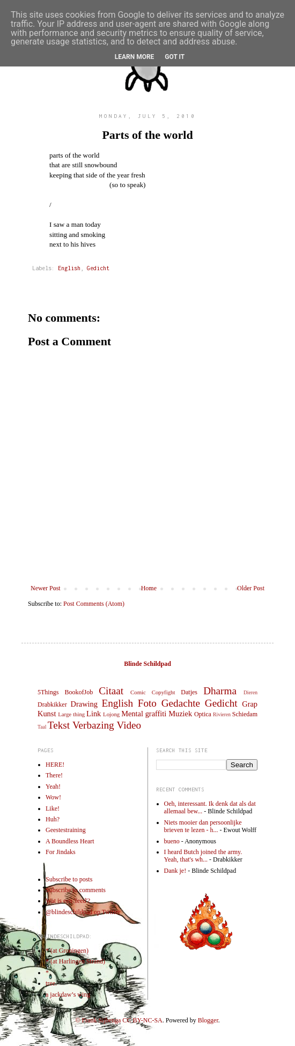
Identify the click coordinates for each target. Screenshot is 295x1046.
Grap (249, 704)
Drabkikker (52, 704)
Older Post (250, 588)
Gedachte (180, 703)
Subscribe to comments (76, 890)
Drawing (84, 704)
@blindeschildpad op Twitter (83, 912)
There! (54, 775)
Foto (147, 703)
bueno (172, 841)
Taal (42, 727)
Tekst (59, 725)
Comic (138, 692)
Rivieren (222, 714)
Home (149, 588)
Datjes (189, 692)
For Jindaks (61, 852)
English (69, 268)
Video (128, 725)
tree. (51, 983)
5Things (48, 692)
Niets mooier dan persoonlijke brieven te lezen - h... (203, 826)
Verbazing (93, 725)
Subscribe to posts (69, 879)
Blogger (208, 1020)
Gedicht (98, 268)
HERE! (55, 764)
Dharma (220, 690)
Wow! (53, 797)
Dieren (250, 692)
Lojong (111, 714)
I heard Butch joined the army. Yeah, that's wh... (203, 855)
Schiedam (244, 714)
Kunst (47, 713)
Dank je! (175, 870)
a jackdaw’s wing (68, 994)
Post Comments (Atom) (93, 603)
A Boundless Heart (70, 841)
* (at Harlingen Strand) (75, 961)
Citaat (111, 690)
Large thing (71, 714)
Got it (175, 57)
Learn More (134, 57)
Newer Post (46, 588)
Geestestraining (66, 830)
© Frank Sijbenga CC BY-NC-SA (118, 1020)
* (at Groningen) (67, 950)
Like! (53, 808)
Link (93, 713)
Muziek (180, 713)
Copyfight (163, 692)
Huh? (53, 819)
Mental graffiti (143, 713)
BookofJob (78, 692)
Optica (202, 714)
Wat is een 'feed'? (68, 900)
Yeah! (53, 786)
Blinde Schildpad (147, 663)
